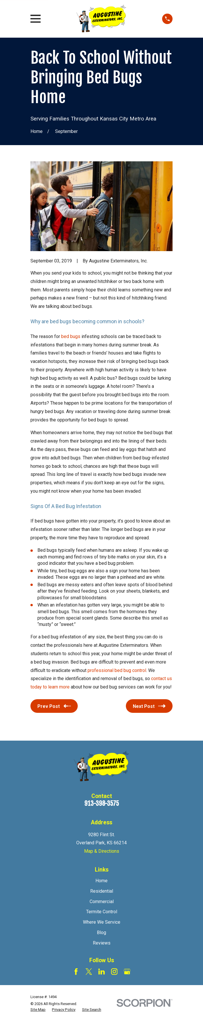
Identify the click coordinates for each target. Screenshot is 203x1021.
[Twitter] (89, 971)
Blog (101, 932)
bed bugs (70, 336)
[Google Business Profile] (127, 971)
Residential (101, 891)
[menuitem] (38, 1010)
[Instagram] (114, 971)
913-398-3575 (101, 803)
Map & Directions (101, 851)
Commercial (102, 901)
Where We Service (101, 922)
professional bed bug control (117, 670)
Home (101, 880)
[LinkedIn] (101, 971)
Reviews (101, 943)
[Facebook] (76, 971)
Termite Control (101, 911)
